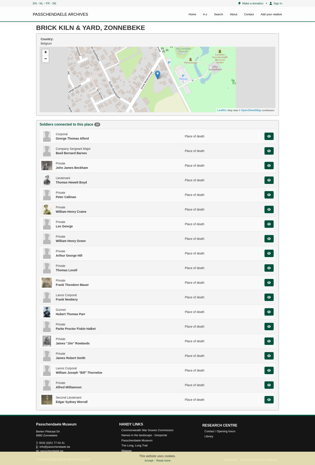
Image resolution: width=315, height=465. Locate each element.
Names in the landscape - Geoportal (144, 435)
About (233, 14)
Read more (163, 460)
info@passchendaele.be (55, 446)
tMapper (126, 450)
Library (209, 436)
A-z (205, 14)
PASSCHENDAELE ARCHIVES (60, 14)
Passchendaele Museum (136, 440)
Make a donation (250, 3)
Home (192, 14)
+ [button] (45, 52)
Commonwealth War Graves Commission (147, 430)
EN (35, 3)
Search (218, 14)
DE (54, 3)
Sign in (276, 3)
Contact (249, 14)
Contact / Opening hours (220, 431)
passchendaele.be (51, 451)
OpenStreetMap (251, 110)
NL (41, 3)
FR (48, 3)
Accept (149, 460)
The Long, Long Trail (134, 445)
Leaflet (221, 110)
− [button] (45, 59)
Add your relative (271, 14)
